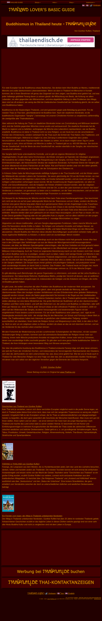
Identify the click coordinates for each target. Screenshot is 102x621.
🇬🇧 (83, 5)
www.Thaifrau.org (67, 372)
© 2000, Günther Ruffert (51, 367)
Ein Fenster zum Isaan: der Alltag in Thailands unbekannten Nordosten (32, 516)
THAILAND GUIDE (15, 2)
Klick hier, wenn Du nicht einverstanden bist (90, 597)
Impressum (90, 2)
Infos (54, 2)
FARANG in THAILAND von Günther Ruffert (20, 464)
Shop (71, 2)
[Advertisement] (51, 68)
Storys (37, 2)
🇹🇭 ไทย (60, 593)
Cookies (76, 597)
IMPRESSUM (97, 599)
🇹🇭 (87, 5)
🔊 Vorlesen (95, 5)
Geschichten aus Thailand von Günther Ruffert (22, 406)
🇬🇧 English (70, 593)
